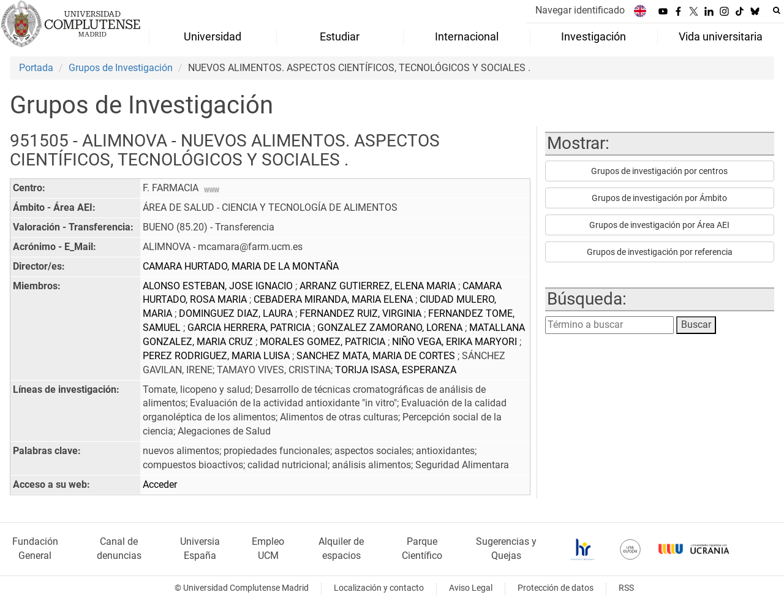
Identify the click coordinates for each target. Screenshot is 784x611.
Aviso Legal (470, 588)
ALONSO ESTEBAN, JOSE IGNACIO (219, 286)
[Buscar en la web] (776, 10)
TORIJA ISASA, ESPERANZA (395, 370)
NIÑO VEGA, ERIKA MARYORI (455, 341)
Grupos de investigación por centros (659, 171)
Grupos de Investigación (121, 68)
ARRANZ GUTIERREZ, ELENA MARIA (379, 286)
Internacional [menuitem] (467, 37)
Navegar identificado (580, 10)
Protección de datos (556, 588)
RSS (626, 588)
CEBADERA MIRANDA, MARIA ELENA (334, 299)
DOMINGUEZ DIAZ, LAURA (237, 313)
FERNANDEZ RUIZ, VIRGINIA (362, 313)
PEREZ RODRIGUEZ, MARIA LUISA (217, 356)
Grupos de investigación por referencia (660, 252)
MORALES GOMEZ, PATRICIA (324, 341)
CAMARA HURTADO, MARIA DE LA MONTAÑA (241, 266)
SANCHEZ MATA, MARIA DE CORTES (377, 356)
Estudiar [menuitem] (340, 37)
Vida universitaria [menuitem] (721, 37)
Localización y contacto (379, 588)
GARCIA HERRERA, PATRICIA (250, 327)
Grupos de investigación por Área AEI (659, 225)
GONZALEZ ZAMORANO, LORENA (391, 327)
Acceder (160, 484)
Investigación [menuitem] (593, 37)
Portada (36, 68)
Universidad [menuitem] (212, 37)
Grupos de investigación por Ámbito (659, 198)
